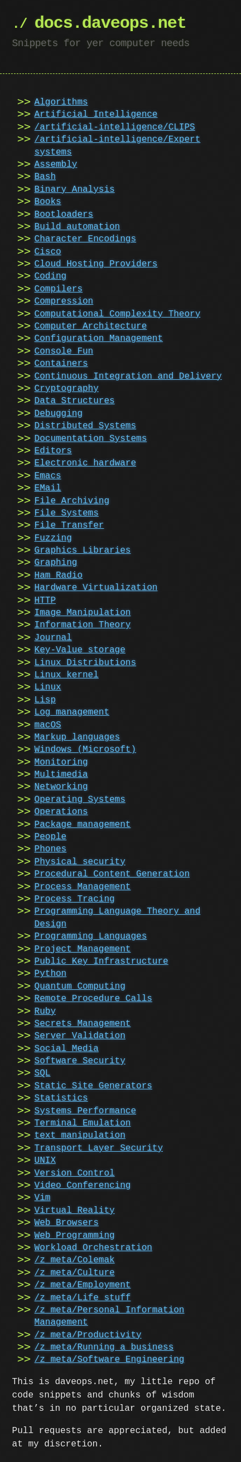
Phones (51, 849)
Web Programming (75, 1236)
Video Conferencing (83, 1185)
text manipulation (80, 1135)
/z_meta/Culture (75, 1273)
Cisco (48, 252)
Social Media (67, 1049)
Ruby (45, 1011)
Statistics (61, 1098)
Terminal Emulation (83, 1123)
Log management (72, 712)
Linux (48, 687)
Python (51, 974)
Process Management (83, 887)
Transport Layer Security (99, 1148)
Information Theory (83, 625)
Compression (64, 301)
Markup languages (77, 737)
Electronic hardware (85, 463)
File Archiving (72, 501)
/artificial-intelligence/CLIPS (115, 127)
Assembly (56, 164)
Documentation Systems (91, 439)
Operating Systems (80, 800)
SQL (43, 1073)
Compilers (59, 289)
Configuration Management (99, 339)
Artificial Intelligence (96, 114)
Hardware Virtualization (96, 588)
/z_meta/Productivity (88, 1335)
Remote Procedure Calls (93, 999)
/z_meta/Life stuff (83, 1298)
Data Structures (75, 401)
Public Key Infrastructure (101, 961)
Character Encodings (85, 239)
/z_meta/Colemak (75, 1260)
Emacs (48, 476)
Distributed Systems (85, 426)
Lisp (45, 700)
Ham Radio (59, 575)
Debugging (59, 414)
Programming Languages (91, 936)
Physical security (80, 862)
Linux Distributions (85, 663)
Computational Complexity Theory (118, 314)
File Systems (67, 513)
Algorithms (61, 102)
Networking (61, 787)
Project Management (83, 949)
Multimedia (61, 775)
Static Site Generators (93, 1086)
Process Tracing (75, 899)
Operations (61, 812)
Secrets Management (83, 1024)
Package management (83, 825)
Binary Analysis (75, 190)
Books (48, 202)
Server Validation (80, 1036)
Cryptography (67, 389)
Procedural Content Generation (112, 874)
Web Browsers (67, 1223)
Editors (53, 451)
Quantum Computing (80, 986)
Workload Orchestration (93, 1248)
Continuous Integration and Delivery (128, 376)
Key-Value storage (80, 650)
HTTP (45, 600)
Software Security (80, 1061)
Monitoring (61, 762)
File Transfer (69, 525)
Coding (51, 276)
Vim (43, 1198)
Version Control (75, 1173)
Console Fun (64, 351)
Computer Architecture (91, 326)
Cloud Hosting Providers (96, 264)
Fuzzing (53, 538)
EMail (48, 488)
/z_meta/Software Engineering (110, 1360)
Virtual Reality (75, 1211)
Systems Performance (85, 1111)
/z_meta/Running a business (104, 1347)
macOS (48, 725)
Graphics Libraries (83, 550)
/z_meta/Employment (83, 1285)
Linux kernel (67, 675)
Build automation (77, 227)
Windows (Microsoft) (85, 750)
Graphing (56, 563)
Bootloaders (64, 215)
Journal (53, 638)
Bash (45, 177)
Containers (61, 364)
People (51, 837)
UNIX (45, 1160)
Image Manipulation (83, 613)
